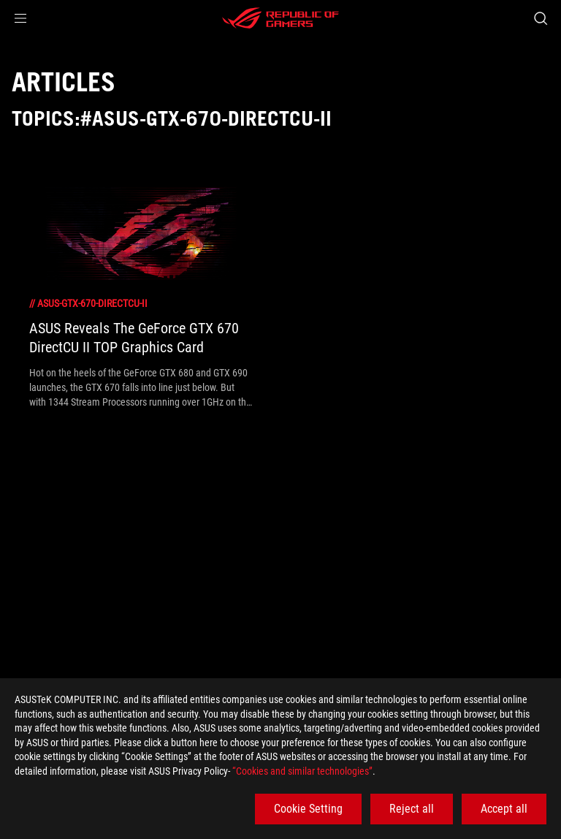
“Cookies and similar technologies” (302, 771)
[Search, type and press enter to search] (540, 18)
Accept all (504, 809)
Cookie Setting (308, 809)
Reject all (411, 809)
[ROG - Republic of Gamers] (280, 18)
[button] (20, 18)
